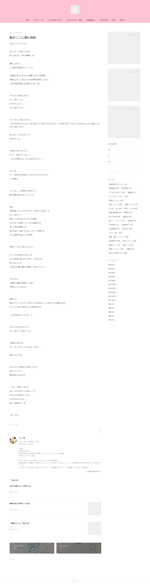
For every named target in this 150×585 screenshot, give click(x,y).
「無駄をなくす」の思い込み (19, 523)
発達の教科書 (115, 215)
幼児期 (132, 223)
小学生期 (114, 227)
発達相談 (114, 191)
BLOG (122, 20)
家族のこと (114, 247)
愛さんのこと (129, 243)
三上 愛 (22, 438)
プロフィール (38, 20)
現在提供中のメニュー (118, 187)
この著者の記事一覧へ (93, 471)
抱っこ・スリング (117, 223)
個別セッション (116, 203)
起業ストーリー (116, 252)
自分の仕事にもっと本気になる (20, 486)
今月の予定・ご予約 (107, 20)
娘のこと (128, 247)
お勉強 (130, 252)
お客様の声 (114, 243)
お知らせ (127, 231)
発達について (131, 207)
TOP (27, 20)
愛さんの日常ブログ (118, 256)
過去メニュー (115, 207)
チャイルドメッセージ (118, 199)
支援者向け (91, 20)
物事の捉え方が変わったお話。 (20, 504)
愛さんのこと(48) (14, 424)
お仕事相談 (114, 231)
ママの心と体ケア (117, 195)
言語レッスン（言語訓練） (117, 164)
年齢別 (128, 215)
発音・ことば (130, 211)
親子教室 (126, 191)
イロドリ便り (115, 235)
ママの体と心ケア (55, 20)
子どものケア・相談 (74, 20)
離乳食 (127, 219)
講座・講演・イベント (119, 239)
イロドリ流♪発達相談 (115, 158)
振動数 (132, 195)
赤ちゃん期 (114, 219)
